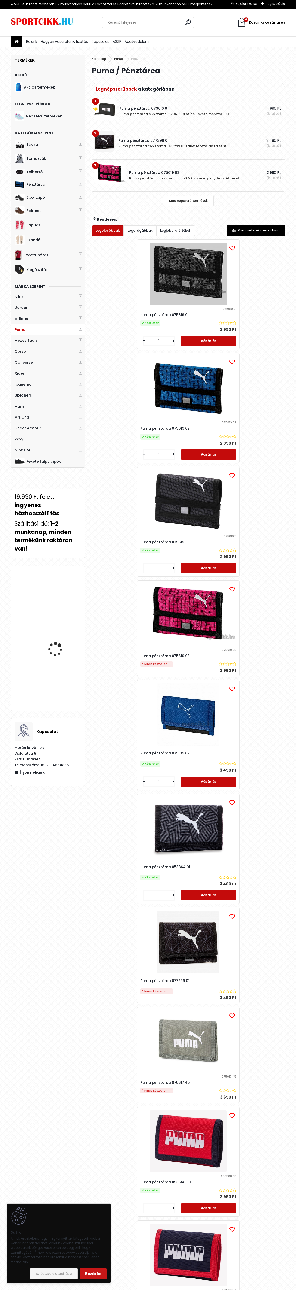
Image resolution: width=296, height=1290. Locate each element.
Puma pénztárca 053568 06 (250, 669)
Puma (20, 329)
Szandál (28, 240)
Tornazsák (30, 158)
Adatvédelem (137, 41)
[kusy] (107, 345)
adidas (21, 318)
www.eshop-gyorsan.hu (158, 1285)
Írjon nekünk (32, 772)
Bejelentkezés (247, 3)
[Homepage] (16, 42)
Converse (24, 362)
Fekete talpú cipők (38, 461)
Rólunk (31, 41)
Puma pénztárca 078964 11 (121, 1030)
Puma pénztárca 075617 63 (153, 1143)
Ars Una (22, 417)
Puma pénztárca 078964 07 (186, 788)
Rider (19, 373)
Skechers (23, 395)
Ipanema (23, 384)
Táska (26, 144)
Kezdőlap (99, 59)
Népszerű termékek (38, 116)
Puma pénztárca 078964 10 (186, 906)
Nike (19, 296)
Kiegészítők (31, 269)
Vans (19, 406)
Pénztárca (30, 184)
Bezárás (93, 1273)
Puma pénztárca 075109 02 (185, 430)
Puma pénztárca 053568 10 (121, 788)
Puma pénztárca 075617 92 (249, 788)
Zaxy (19, 439)
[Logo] (42, 22)
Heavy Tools (26, 340)
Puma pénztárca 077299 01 (121, 554)
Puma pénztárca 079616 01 (121, 909)
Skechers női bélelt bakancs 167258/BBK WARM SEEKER (58, 638)
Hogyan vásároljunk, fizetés (64, 41)
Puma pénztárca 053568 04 (122, 669)
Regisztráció (275, 3)
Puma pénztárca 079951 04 (250, 906)
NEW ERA (23, 450)
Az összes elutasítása (54, 1274)
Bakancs (29, 210)
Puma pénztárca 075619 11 (249, 314)
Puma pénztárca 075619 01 (121, 314)
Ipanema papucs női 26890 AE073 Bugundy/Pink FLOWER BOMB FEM (59, 594)
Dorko (20, 351)
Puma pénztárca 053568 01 (186, 669)
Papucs (27, 225)
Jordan (21, 307)
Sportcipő (30, 197)
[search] (188, 22)
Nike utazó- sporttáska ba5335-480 (60, 677)
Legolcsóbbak (108, 230)
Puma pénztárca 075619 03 (121, 438)
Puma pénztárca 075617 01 (185, 1024)
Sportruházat (31, 255)
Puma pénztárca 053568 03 (250, 551)
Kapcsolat (100, 41)
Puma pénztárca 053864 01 (250, 430)
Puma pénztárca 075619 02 (185, 314)
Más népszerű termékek (188, 201)
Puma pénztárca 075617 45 (186, 556)
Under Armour (28, 428)
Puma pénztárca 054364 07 (218, 1143)
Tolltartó (29, 172)
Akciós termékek (35, 87)
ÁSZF (117, 41)
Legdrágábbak (140, 230)
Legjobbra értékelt (175, 230)
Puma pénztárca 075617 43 (250, 1024)
